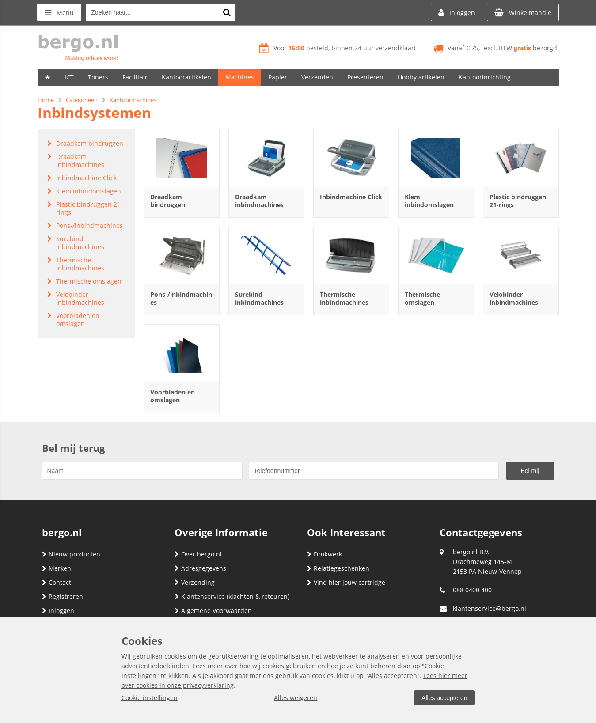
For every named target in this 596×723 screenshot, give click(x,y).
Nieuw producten (71, 554)
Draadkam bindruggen (167, 201)
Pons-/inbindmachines (181, 298)
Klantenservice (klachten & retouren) (232, 596)
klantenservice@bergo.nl (489, 608)
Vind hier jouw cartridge (346, 582)
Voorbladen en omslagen (172, 396)
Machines (239, 77)
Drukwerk (324, 554)
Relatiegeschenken (338, 568)
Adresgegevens (200, 568)
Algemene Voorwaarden (213, 610)
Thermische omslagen (422, 298)
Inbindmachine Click (351, 197)
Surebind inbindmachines (259, 298)
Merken (56, 568)
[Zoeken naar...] (227, 12)
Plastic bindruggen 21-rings (518, 201)
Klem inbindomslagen (429, 201)
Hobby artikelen (421, 77)
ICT (69, 77)
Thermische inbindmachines (344, 298)
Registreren (62, 596)
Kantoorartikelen (186, 77)
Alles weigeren (295, 697)
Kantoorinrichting (485, 77)
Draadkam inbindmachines (259, 201)
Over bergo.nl (198, 554)
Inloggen (58, 610)
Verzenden (317, 77)
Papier (277, 77)
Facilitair (135, 77)
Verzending (195, 582)
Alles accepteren (444, 697)
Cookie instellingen (149, 697)
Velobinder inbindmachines (514, 298)
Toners (98, 77)
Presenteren (365, 77)
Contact (56, 582)
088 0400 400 (472, 590)
